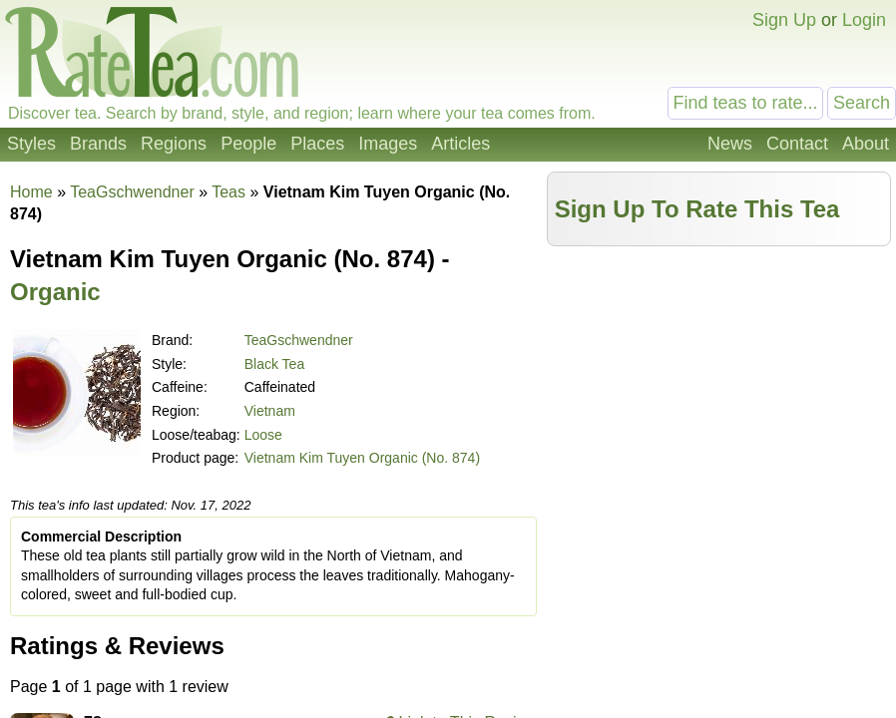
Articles (460, 144)
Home (31, 191)
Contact (797, 144)
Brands (98, 144)
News (729, 144)
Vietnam (269, 411)
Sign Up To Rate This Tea (697, 208)
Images (387, 144)
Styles (31, 144)
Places (317, 144)
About (865, 144)
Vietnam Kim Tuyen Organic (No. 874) (362, 458)
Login (864, 20)
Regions (174, 144)
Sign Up (784, 20)
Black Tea (274, 364)
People (248, 144)
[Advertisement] (719, 396)
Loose (263, 435)
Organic (55, 291)
